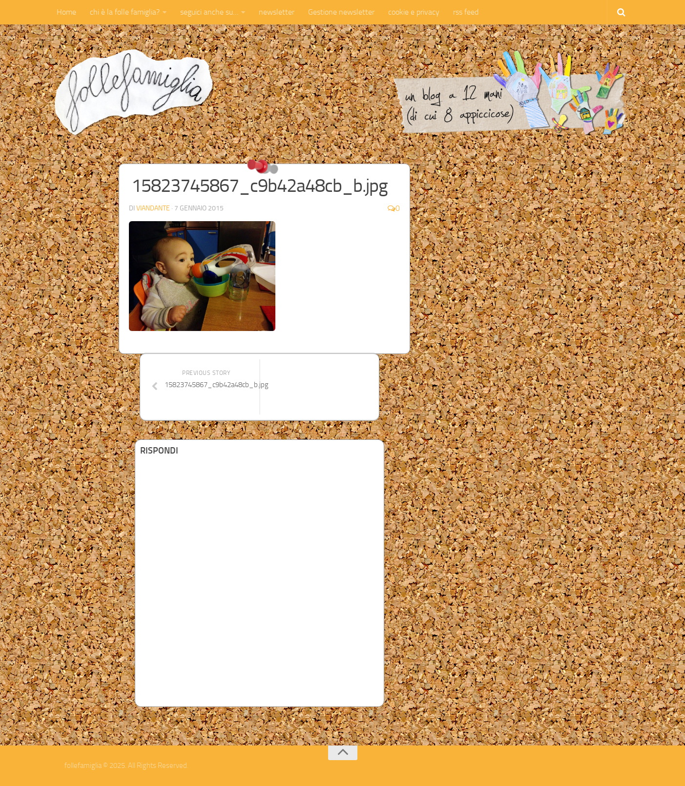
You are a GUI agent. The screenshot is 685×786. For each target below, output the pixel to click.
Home (66, 12)
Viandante (153, 208)
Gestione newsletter (341, 12)
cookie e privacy (413, 12)
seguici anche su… (209, 12)
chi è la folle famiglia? (125, 12)
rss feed (465, 12)
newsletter (276, 12)
